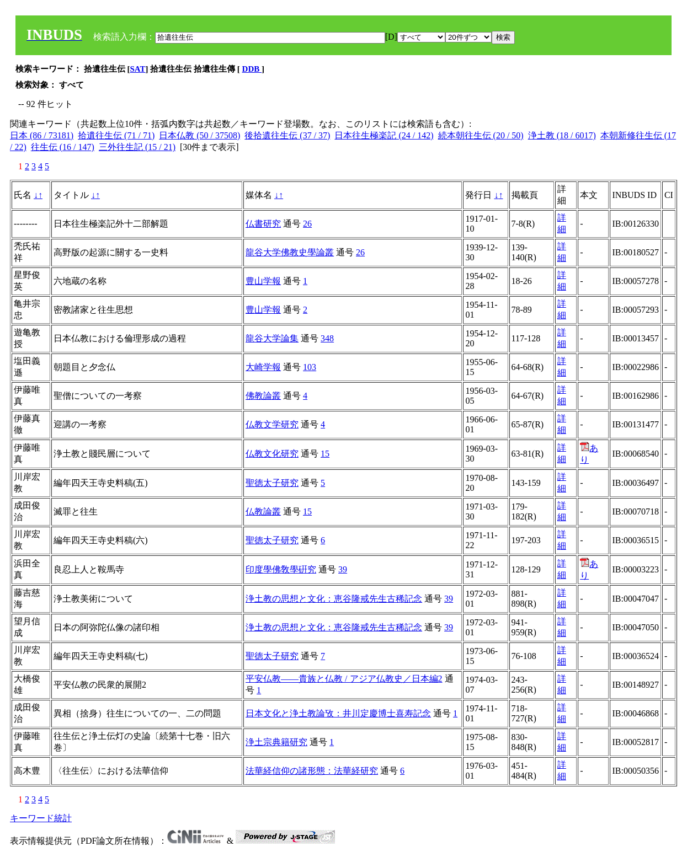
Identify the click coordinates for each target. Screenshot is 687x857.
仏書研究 (263, 223)
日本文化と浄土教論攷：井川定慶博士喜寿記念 (338, 713)
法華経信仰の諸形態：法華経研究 (312, 770)
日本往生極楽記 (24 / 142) (383, 135)
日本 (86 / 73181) (41, 135)
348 (327, 338)
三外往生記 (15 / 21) (137, 147)
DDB (252, 69)
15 (325, 453)
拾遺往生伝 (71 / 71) (116, 135)
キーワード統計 (41, 818)
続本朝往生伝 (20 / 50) (481, 135)
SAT (138, 69)
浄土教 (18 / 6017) (562, 135)
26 (307, 223)
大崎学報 (263, 367)
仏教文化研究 (272, 453)
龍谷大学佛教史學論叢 (290, 252)
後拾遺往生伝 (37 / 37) (287, 135)
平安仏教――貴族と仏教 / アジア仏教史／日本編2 (344, 678)
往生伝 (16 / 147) (62, 147)
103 (309, 367)
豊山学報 (263, 281)
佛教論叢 (263, 395)
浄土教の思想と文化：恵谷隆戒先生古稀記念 (334, 598)
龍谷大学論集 (272, 338)
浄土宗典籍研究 (276, 742)
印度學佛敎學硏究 (281, 569)
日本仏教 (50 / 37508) (199, 135)
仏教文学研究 (272, 424)
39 (342, 569)
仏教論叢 (263, 511)
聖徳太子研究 (272, 483)
